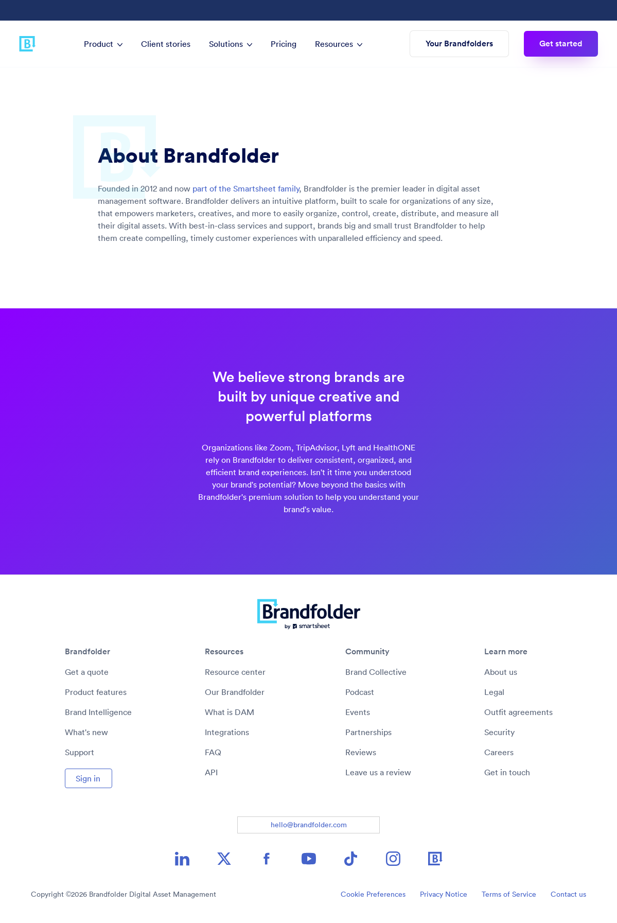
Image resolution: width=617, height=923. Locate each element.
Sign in (88, 778)
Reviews (360, 752)
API (211, 772)
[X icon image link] (224, 858)
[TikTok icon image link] (351, 858)
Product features (96, 692)
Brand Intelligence (98, 712)
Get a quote (87, 672)
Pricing (283, 44)
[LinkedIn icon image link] (182, 858)
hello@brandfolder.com (309, 824)
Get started (561, 43)
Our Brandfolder (235, 692)
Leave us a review (378, 772)
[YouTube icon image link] (308, 858)
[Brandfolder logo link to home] (27, 43)
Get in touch (507, 772)
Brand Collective (376, 672)
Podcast (359, 692)
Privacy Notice (443, 894)
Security (499, 732)
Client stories (165, 44)
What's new (86, 732)
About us (500, 672)
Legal (494, 692)
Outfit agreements (518, 712)
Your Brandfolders (459, 43)
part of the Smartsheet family (245, 188)
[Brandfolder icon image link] (435, 858)
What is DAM (229, 712)
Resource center (235, 672)
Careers (499, 752)
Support (79, 752)
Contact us (568, 894)
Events (357, 712)
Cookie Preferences (373, 894)
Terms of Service (509, 894)
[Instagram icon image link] (393, 858)
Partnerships (368, 732)
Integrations (227, 732)
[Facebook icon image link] (266, 858)
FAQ (213, 752)
